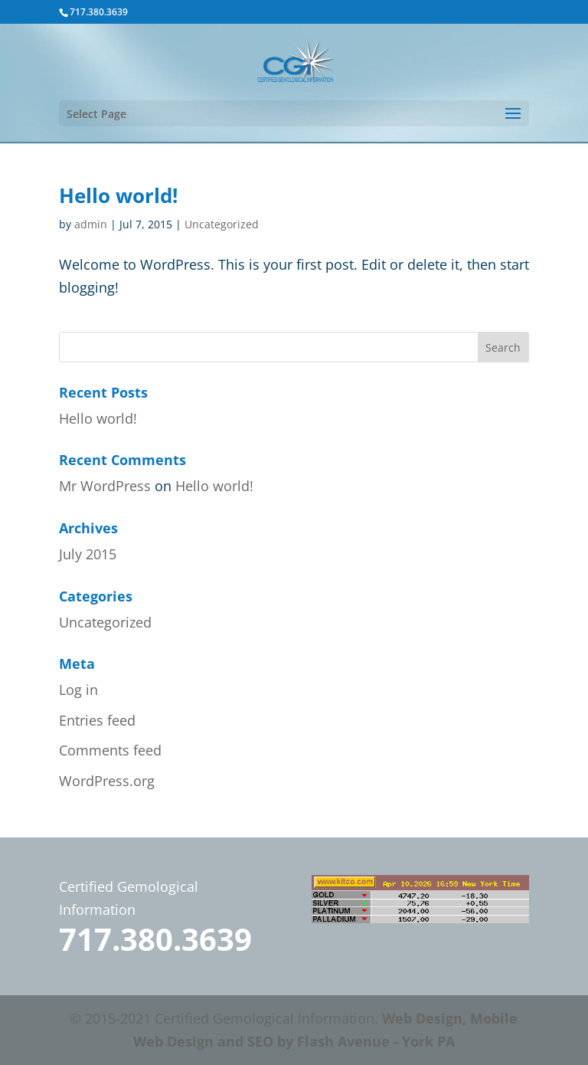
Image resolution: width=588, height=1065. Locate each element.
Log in (78, 689)
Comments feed (110, 750)
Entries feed (97, 720)
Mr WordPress (105, 486)
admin (90, 224)
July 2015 (87, 554)
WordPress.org (107, 781)
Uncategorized (222, 224)
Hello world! (118, 195)
